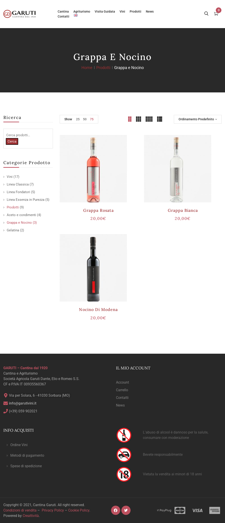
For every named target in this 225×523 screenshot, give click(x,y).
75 (92, 119)
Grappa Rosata (98, 210)
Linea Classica (18, 184)
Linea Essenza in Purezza (25, 200)
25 (78, 119)
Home (86, 67)
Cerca (12, 141)
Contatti (122, 398)
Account (122, 382)
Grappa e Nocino (19, 223)
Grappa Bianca (183, 210)
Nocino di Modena (98, 309)
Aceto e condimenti (21, 215)
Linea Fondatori (18, 192)
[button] (56, 445)
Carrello (122, 390)
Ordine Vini (19, 445)
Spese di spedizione (26, 466)
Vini (10, 177)
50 (85, 119)
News (120, 405)
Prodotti (103, 67)
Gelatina (13, 230)
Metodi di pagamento (27, 455)
